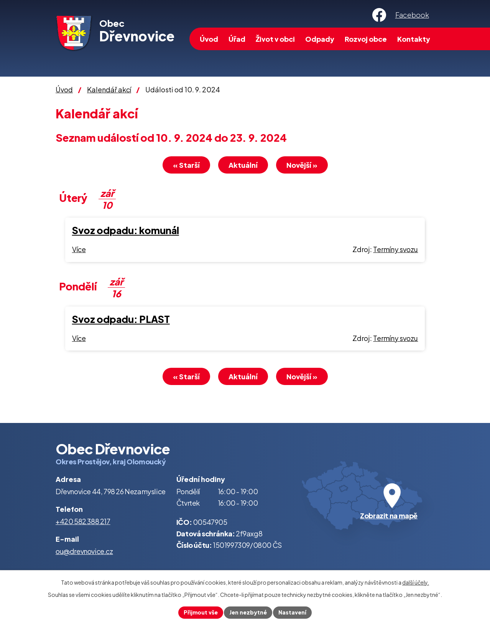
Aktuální (243, 165)
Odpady (319, 38)
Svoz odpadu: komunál (125, 230)
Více (79, 249)
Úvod (209, 38)
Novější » (301, 165)
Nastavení (292, 612)
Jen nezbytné (248, 612)
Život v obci (275, 38)
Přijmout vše (201, 612)
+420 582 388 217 (83, 521)
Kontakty (413, 38)
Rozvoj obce (366, 38)
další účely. (415, 582)
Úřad (237, 38)
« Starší (186, 165)
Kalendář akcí (109, 89)
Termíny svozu (395, 249)
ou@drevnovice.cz (84, 551)
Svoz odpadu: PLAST (121, 319)
